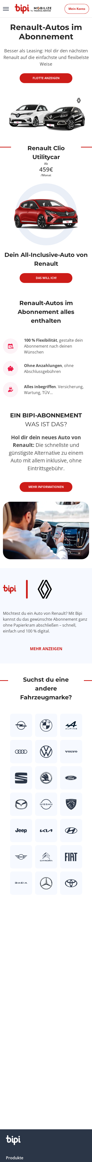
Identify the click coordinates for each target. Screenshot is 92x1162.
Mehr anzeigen (46, 648)
